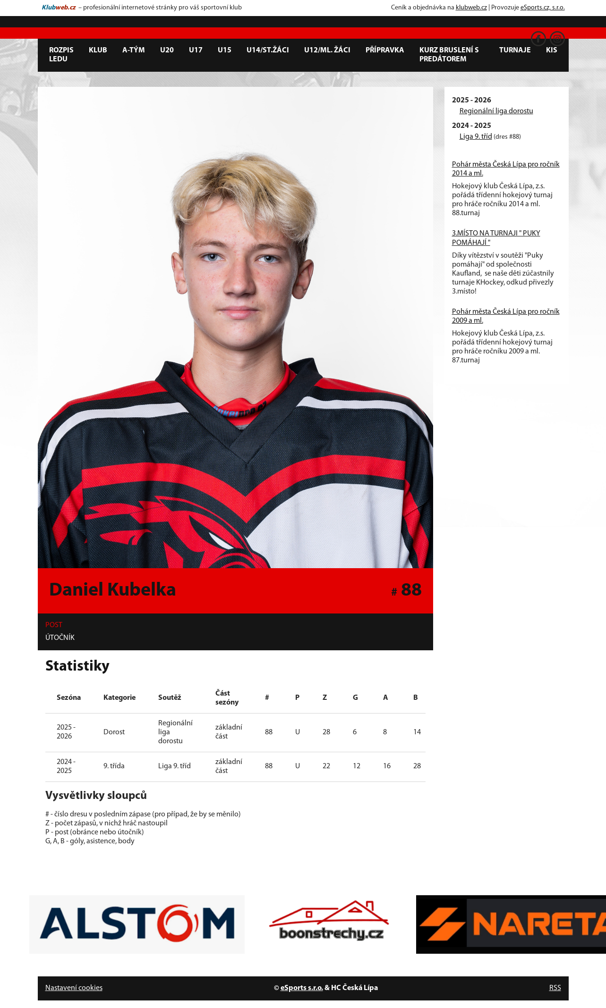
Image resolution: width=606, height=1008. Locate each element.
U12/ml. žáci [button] (327, 50)
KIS (551, 50)
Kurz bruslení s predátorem (449, 55)
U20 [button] (167, 50)
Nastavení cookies (73, 988)
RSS (555, 988)
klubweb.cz (471, 7)
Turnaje (515, 50)
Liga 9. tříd (476, 137)
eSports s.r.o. (302, 988)
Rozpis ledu (61, 55)
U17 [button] (196, 50)
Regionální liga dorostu (496, 111)
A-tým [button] (133, 50)
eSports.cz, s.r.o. (543, 7)
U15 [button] (224, 50)
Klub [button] (98, 50)
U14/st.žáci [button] (268, 50)
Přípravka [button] (385, 50)
